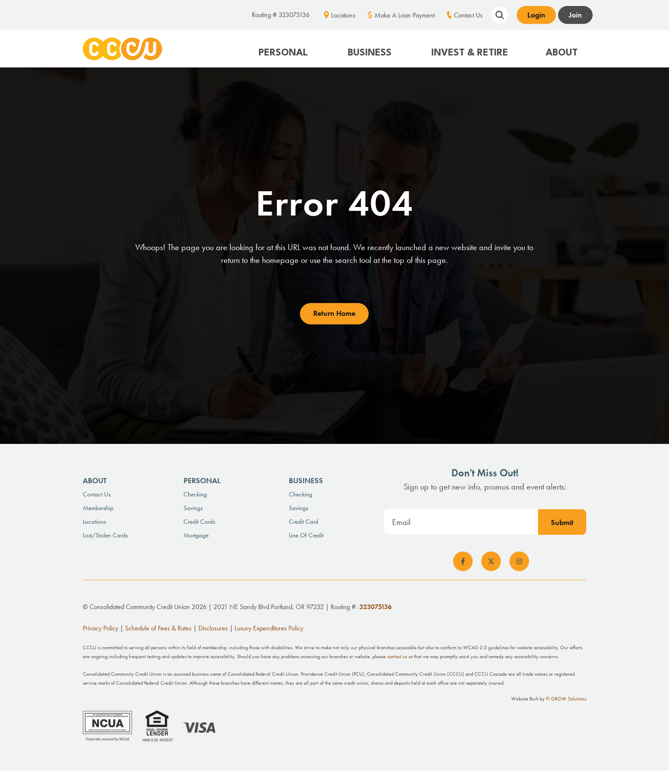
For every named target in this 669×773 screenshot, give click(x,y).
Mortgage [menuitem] (196, 537)
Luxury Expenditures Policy (269, 630)
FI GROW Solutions (566, 701)
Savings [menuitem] (193, 510)
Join (575, 15)
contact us (397, 659)
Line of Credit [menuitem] (306, 537)
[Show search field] (499, 13)
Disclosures (213, 630)
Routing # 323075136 (281, 14)
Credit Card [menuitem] (303, 523)
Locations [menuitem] (343, 15)
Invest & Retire (469, 52)
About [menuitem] (95, 482)
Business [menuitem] (306, 482)
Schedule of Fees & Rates (158, 630)
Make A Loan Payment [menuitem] (405, 15)
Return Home (334, 316)
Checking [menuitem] (195, 496)
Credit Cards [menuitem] (199, 523)
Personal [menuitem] (202, 482)
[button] (284, 48)
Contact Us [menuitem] (468, 15)
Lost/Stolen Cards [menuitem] (105, 537)
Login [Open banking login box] (536, 15)
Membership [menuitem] (98, 510)
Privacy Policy (100, 630)
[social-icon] (463, 564)
